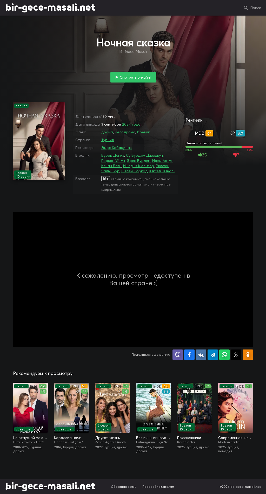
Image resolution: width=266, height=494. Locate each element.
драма (107, 132)
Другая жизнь (107, 437)
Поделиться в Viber (177, 354)
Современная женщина (235, 437)
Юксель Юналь (162, 171)
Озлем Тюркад (134, 171)
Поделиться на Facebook (189, 354)
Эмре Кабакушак (116, 147)
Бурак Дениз (112, 155)
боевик (143, 132)
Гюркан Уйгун (113, 160)
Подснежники (189, 437)
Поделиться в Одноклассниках (248, 354)
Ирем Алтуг (162, 160)
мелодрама (125, 132)
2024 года (131, 124)
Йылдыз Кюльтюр (138, 165)
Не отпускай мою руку (30, 437)
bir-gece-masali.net (50, 8)
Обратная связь (123, 487)
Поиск (255, 7)
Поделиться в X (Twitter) (236, 354)
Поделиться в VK (201, 354)
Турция (107, 140)
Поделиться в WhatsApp (224, 354)
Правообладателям (158, 487)
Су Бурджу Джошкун (144, 155)
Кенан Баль (111, 165)
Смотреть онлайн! (135, 77)
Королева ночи (67, 437)
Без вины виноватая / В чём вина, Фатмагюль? (153, 437)
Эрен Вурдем (138, 160)
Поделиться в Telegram (213, 354)
